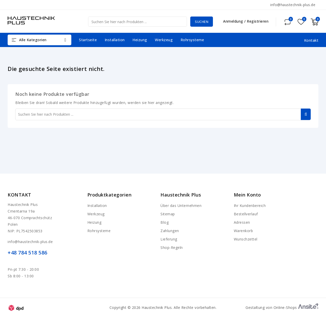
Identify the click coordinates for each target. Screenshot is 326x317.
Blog (164, 222)
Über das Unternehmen (180, 205)
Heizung (139, 39)
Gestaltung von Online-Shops (282, 307)
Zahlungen (169, 230)
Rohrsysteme (192, 39)
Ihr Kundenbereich (250, 205)
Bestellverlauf (246, 214)
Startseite (88, 39)
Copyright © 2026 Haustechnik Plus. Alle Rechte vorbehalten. (163, 307)
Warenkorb (243, 230)
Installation (115, 39)
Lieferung (168, 239)
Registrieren (257, 21)
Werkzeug (164, 39)
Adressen (242, 222)
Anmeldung (233, 21)
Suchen (200, 21)
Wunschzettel (245, 239)
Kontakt (19, 195)
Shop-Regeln (171, 247)
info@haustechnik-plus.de (292, 4)
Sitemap (167, 214)
